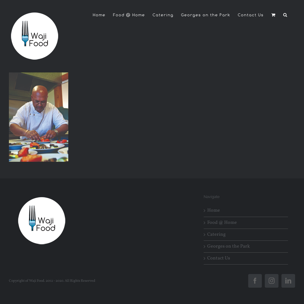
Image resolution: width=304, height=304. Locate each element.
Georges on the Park (228, 246)
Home (213, 210)
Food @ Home (222, 223)
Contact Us (218, 258)
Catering (216, 235)
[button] (285, 15)
